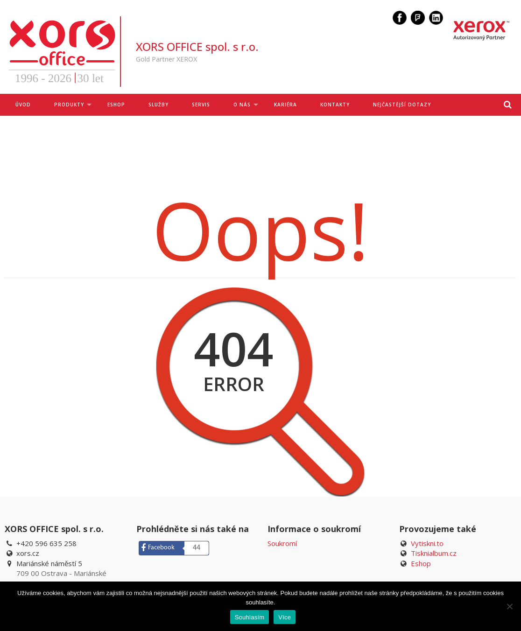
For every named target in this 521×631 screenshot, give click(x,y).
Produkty (69, 104)
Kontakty (335, 104)
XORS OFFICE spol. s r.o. (197, 46)
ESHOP (116, 104)
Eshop (421, 563)
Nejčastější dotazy (402, 104)
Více (284, 617)
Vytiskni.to (427, 543)
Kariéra (285, 104)
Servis (201, 104)
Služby (158, 104)
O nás (242, 104)
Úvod (23, 104)
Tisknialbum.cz (434, 553)
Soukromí (282, 543)
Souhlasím (250, 617)
